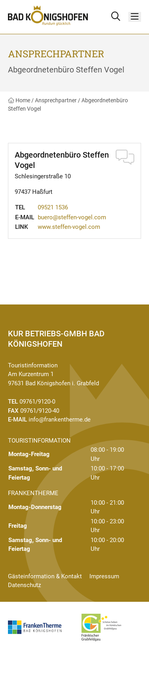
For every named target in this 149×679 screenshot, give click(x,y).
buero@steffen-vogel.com (72, 217)
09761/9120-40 (39, 410)
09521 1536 (53, 207)
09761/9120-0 (37, 401)
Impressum (104, 576)
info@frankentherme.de (60, 419)
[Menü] (134, 17)
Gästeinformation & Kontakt (45, 576)
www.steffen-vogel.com (69, 226)
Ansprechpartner (56, 100)
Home (19, 100)
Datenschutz (24, 585)
